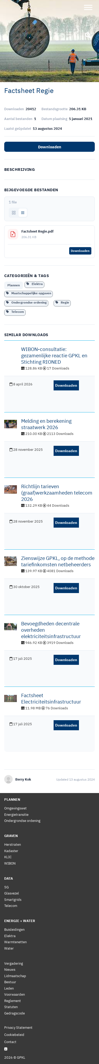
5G (6, 887)
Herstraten (12, 844)
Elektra (34, 284)
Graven (11, 836)
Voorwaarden (14, 994)
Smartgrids (12, 899)
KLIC (8, 857)
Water (9, 948)
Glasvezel (11, 893)
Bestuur (10, 982)
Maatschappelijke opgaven (28, 293)
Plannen (13, 285)
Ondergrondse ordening (26, 302)
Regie (62, 302)
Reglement (12, 1001)
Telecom (15, 312)
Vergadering (13, 963)
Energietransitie (16, 814)
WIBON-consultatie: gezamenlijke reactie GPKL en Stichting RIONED (54, 355)
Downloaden (49, 146)
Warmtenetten (15, 942)
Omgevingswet (15, 808)
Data (8, 878)
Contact (10, 1042)
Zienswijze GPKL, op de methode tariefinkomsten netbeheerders (58, 561)
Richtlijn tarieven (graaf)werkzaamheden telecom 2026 (56, 492)
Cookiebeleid (14, 1034)
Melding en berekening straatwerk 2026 (46, 424)
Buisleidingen (14, 929)
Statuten (11, 1007)
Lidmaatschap (15, 976)
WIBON (10, 863)
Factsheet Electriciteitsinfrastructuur (51, 698)
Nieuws (9, 969)
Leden (9, 988)
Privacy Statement (18, 1027)
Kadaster (11, 851)
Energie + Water (19, 921)
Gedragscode (14, 1013)
